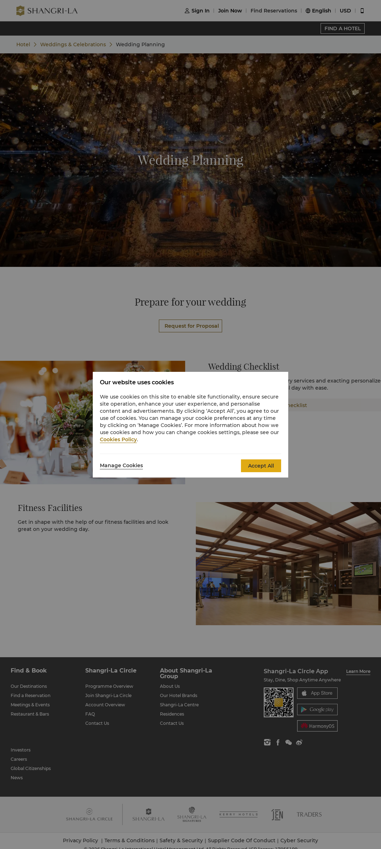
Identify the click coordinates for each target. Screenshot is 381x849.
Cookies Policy (118, 439)
